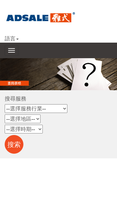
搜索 (14, 144)
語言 (12, 38)
